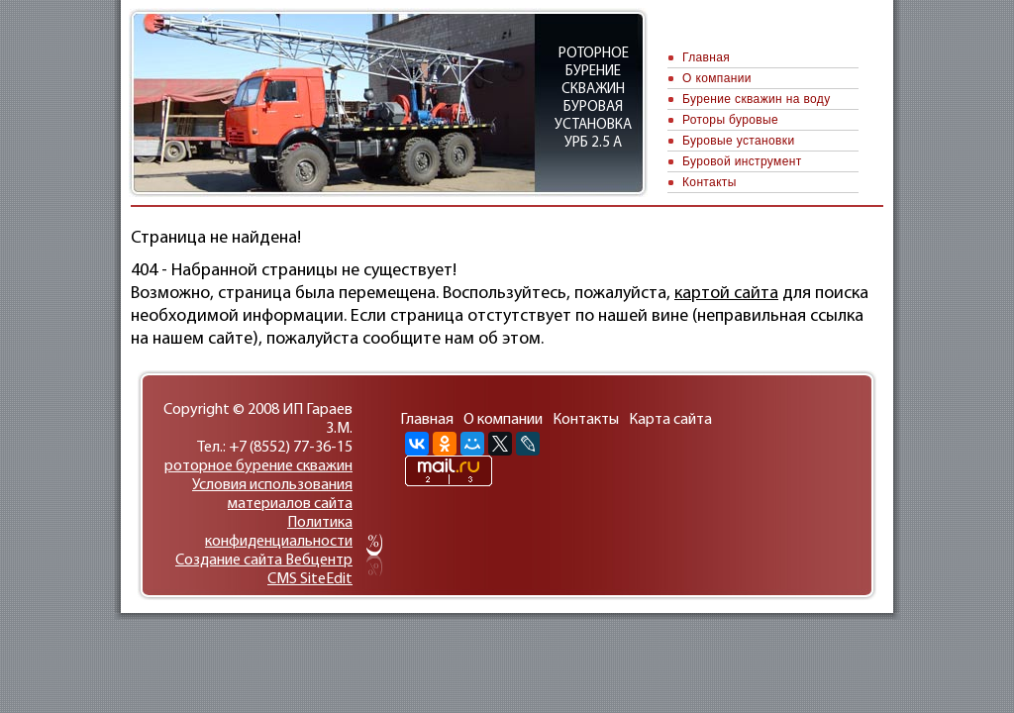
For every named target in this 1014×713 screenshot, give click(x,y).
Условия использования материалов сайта (272, 494)
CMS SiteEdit (310, 579)
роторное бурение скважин (258, 466)
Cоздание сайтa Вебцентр (264, 560)
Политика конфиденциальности (279, 532)
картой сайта (726, 293)
